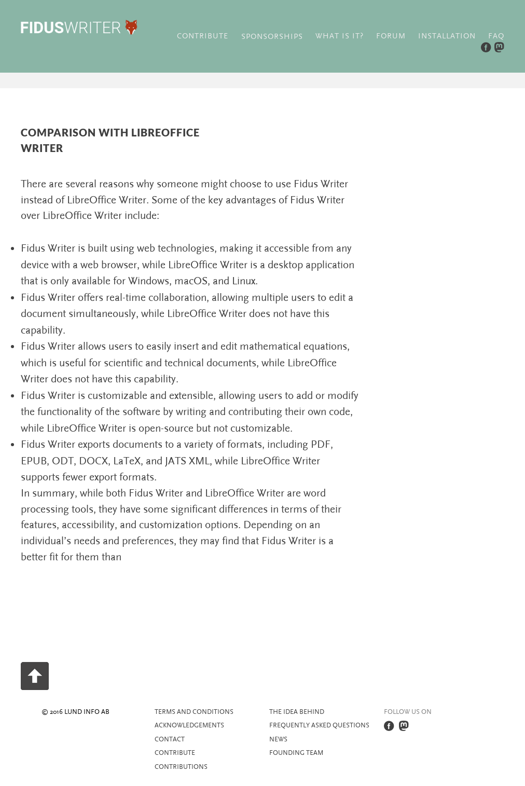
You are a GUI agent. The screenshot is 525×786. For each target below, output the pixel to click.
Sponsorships (272, 36)
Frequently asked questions (319, 725)
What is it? (339, 36)
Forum (391, 36)
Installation (447, 36)
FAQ (496, 36)
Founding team (296, 752)
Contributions (181, 766)
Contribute (202, 36)
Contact (170, 739)
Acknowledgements (189, 725)
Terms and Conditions (194, 711)
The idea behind (296, 711)
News (278, 739)
